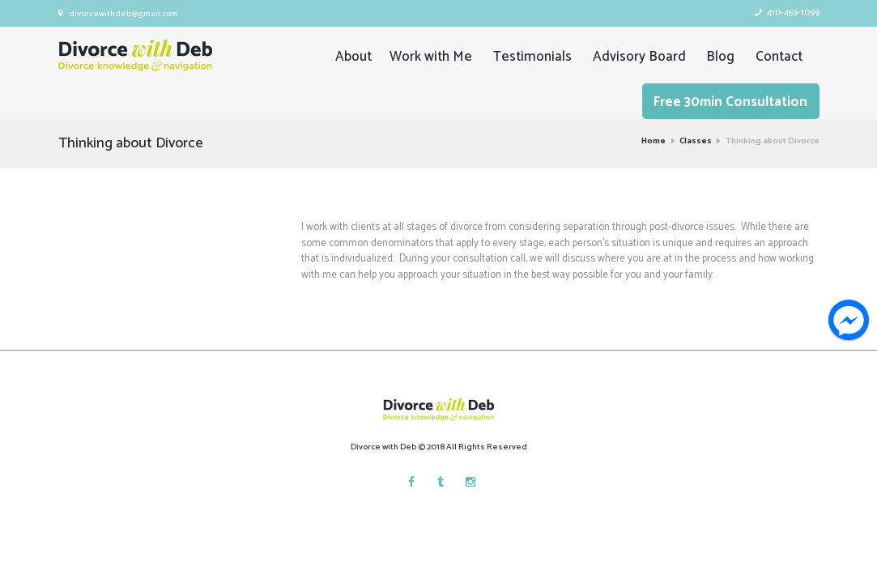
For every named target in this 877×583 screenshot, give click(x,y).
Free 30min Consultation (730, 102)
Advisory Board (639, 56)
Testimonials (532, 56)
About (353, 56)
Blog (720, 56)
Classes (695, 141)
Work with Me (431, 56)
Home (653, 141)
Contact (779, 56)
